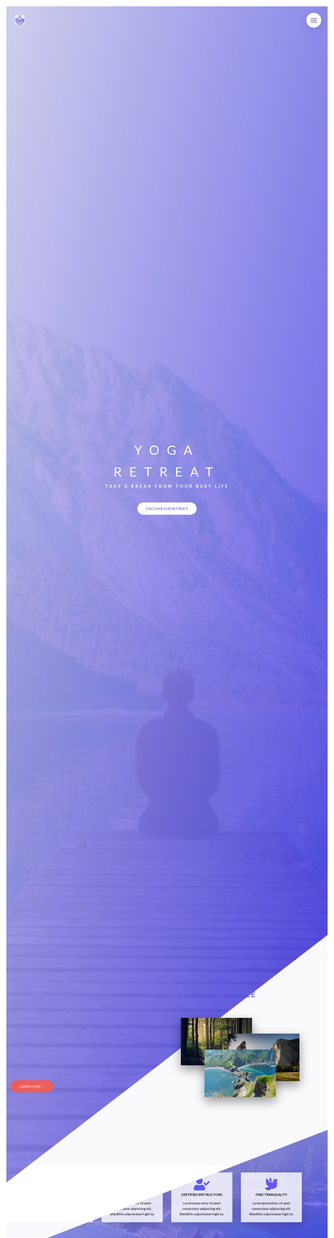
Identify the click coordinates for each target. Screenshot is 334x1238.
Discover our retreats (167, 508)
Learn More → (32, 1086)
